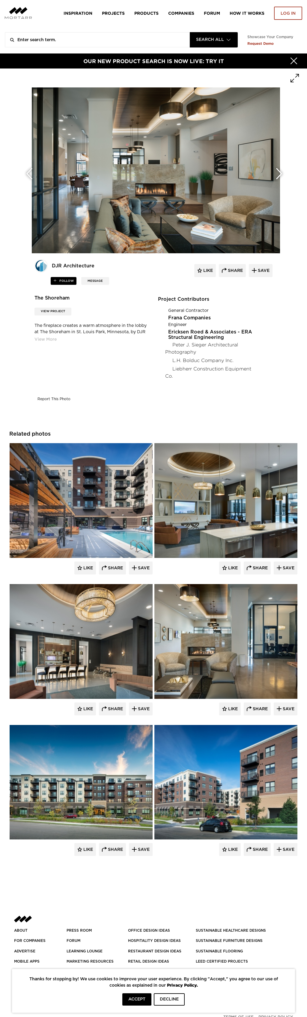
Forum (212, 13)
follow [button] (66, 280)
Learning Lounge (85, 951)
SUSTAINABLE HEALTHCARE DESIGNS (231, 930)
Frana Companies (189, 317)
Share (115, 568)
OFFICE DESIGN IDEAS (149, 930)
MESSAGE (95, 280)
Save (143, 568)
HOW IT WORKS (247, 13)
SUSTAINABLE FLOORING (219, 951)
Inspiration (78, 13)
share (235, 271)
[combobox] (214, 39)
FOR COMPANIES (30, 940)
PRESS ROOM (79, 930)
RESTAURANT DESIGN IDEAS (154, 951)
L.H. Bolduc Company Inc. (203, 360)
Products (146, 13)
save (263, 271)
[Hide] (293, 61)
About (21, 930)
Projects (113, 13)
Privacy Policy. (182, 985)
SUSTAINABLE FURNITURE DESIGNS (229, 940)
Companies (181, 13)
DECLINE (169, 999)
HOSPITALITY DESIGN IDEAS (154, 940)
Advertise (24, 951)
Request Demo (260, 43)
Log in (288, 13)
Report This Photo (53, 399)
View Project (53, 311)
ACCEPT (136, 999)
